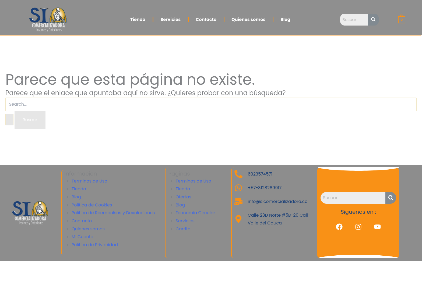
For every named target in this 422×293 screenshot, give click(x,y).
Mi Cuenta (82, 237)
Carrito (182, 229)
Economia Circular (195, 213)
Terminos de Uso (89, 181)
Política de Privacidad (95, 245)
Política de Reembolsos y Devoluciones (113, 213)
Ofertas (183, 197)
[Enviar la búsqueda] (9, 119)
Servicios (170, 19)
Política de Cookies (92, 205)
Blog (285, 19)
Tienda (138, 19)
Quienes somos (248, 19)
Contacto (206, 19)
